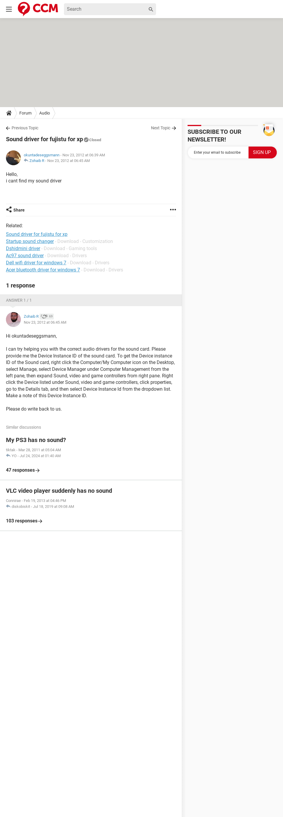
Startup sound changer (30, 241)
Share (19, 210)
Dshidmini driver (23, 248)
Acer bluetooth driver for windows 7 (43, 270)
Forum (25, 113)
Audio (44, 113)
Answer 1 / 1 (19, 300)
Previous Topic (25, 127)
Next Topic (160, 127)
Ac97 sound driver (25, 255)
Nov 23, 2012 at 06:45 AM (68, 160)
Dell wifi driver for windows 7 (36, 263)
